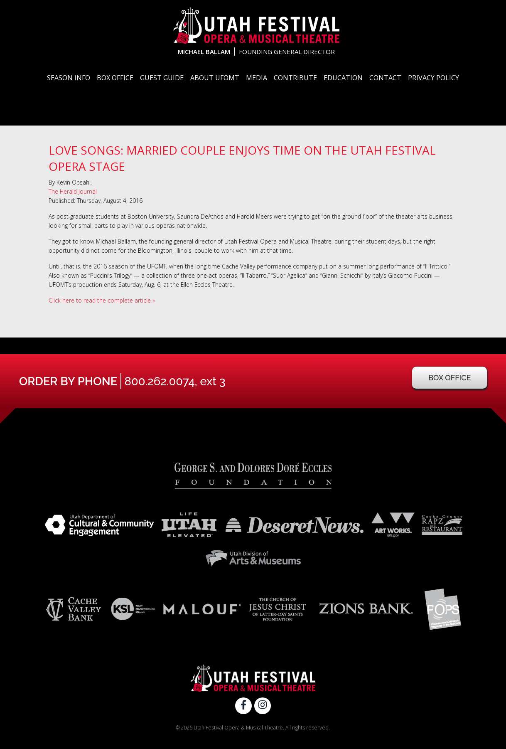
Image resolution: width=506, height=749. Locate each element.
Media (256, 77)
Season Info (68, 77)
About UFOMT (214, 77)
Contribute (295, 77)
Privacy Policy (433, 77)
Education (343, 77)
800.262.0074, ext (175, 381)
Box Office (115, 77)
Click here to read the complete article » (102, 300)
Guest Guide (162, 77)
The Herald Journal (73, 191)
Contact (385, 77)
